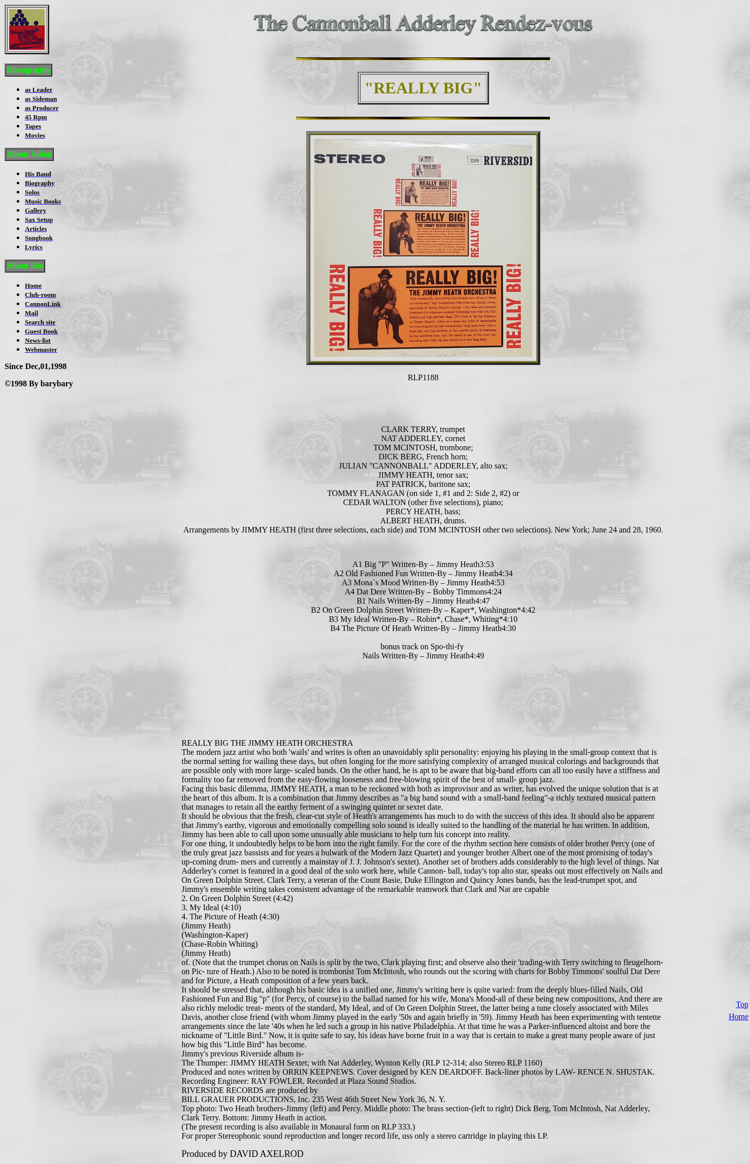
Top (742, 966)
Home (738, 979)
